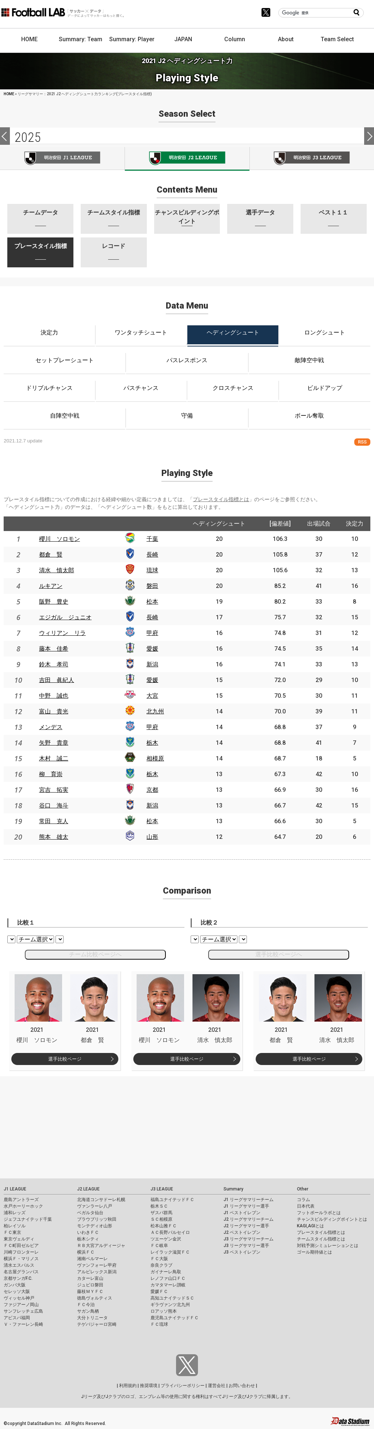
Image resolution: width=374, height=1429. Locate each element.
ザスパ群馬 (161, 1212)
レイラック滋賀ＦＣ (170, 1252)
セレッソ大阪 (17, 1291)
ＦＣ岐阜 (159, 1245)
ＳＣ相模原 (161, 1219)
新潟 (152, 664)
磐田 (152, 585)
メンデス (50, 727)
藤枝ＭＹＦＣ (90, 1291)
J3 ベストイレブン (242, 1252)
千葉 (152, 538)
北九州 (155, 711)
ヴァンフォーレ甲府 (97, 1265)
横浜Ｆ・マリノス (21, 1258)
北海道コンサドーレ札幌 (101, 1199)
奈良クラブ (161, 1265)
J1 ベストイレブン (242, 1212)
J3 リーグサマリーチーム (249, 1239)
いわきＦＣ (88, 1232)
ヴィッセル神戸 (19, 1298)
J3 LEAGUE (161, 1189)
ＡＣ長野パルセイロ (170, 1232)
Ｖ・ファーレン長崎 (23, 1324)
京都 (152, 789)
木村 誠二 (53, 758)
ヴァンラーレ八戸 (94, 1206)
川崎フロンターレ (21, 1252)
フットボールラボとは (319, 1212)
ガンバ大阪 (15, 1284)
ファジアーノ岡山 (21, 1304)
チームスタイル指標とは (321, 1239)
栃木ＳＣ (159, 1206)
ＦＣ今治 (86, 1304)
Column (234, 39)
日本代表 (305, 1206)
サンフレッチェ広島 (23, 1311)
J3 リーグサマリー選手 (246, 1245)
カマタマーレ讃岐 (168, 1284)
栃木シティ (88, 1239)
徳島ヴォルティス (94, 1298)
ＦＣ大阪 (159, 1258)
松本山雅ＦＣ (163, 1225)
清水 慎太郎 (56, 570)
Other (302, 1189)
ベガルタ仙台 (90, 1212)
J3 (312, 158)
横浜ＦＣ (86, 1252)
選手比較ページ (64, 1059)
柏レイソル (15, 1225)
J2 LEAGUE (88, 1189)
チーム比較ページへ (95, 954)
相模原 (155, 758)
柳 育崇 (50, 774)
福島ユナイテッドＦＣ (172, 1199)
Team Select (337, 39)
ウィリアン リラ (62, 633)
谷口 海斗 (53, 805)
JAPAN (183, 39)
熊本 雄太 (53, 836)
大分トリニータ (92, 1317)
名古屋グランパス (21, 1271)
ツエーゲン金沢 (165, 1239)
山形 (152, 836)
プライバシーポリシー (183, 1385)
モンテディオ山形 (94, 1225)
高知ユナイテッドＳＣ (172, 1298)
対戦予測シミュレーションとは (327, 1245)
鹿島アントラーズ (21, 1199)
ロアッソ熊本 (163, 1311)
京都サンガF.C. (18, 1278)
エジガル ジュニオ (65, 617)
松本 (152, 601)
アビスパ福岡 (17, 1317)
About (286, 39)
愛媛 (152, 648)
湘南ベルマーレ (92, 1258)
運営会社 (216, 1385)
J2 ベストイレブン (242, 1232)
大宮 (152, 695)
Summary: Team (80, 39)
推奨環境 (148, 1385)
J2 (187, 159)
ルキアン (50, 585)
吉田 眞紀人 (56, 680)
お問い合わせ (242, 1385)
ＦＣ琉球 (159, 1324)
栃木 (152, 742)
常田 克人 (53, 821)
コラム (303, 1199)
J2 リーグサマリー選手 (246, 1225)
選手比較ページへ (278, 954)
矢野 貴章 (53, 742)
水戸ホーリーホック (23, 1206)
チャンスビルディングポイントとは (332, 1219)
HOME (29, 39)
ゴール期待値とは (314, 1252)
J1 (62, 158)
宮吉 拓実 (53, 789)
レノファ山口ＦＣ (168, 1278)
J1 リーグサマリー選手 (246, 1206)
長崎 (152, 554)
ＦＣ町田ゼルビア (21, 1245)
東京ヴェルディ (19, 1239)
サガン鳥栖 (88, 1311)
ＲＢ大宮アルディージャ (101, 1245)
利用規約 (128, 1385)
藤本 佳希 (53, 648)
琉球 (152, 570)
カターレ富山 (90, 1278)
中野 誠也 (53, 695)
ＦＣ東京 (12, 1232)
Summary (233, 1189)
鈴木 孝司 (53, 664)
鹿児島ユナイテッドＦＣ (174, 1317)
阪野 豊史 (53, 601)
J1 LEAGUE (15, 1189)
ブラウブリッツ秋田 (97, 1219)
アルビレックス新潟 (97, 1271)
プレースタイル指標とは (221, 499)
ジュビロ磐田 (90, 1284)
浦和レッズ (15, 1212)
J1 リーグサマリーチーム (249, 1199)
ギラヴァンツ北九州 (170, 1304)
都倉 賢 (50, 554)
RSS (362, 442)
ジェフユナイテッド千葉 (28, 1219)
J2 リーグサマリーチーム (249, 1219)
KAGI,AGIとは (310, 1225)
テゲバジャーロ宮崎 (97, 1324)
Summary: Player (131, 39)
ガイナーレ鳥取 (165, 1271)
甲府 (152, 633)
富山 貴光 (53, 711)
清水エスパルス (19, 1265)
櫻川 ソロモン (59, 538)
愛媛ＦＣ (159, 1291)
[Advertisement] (187, 1127)
